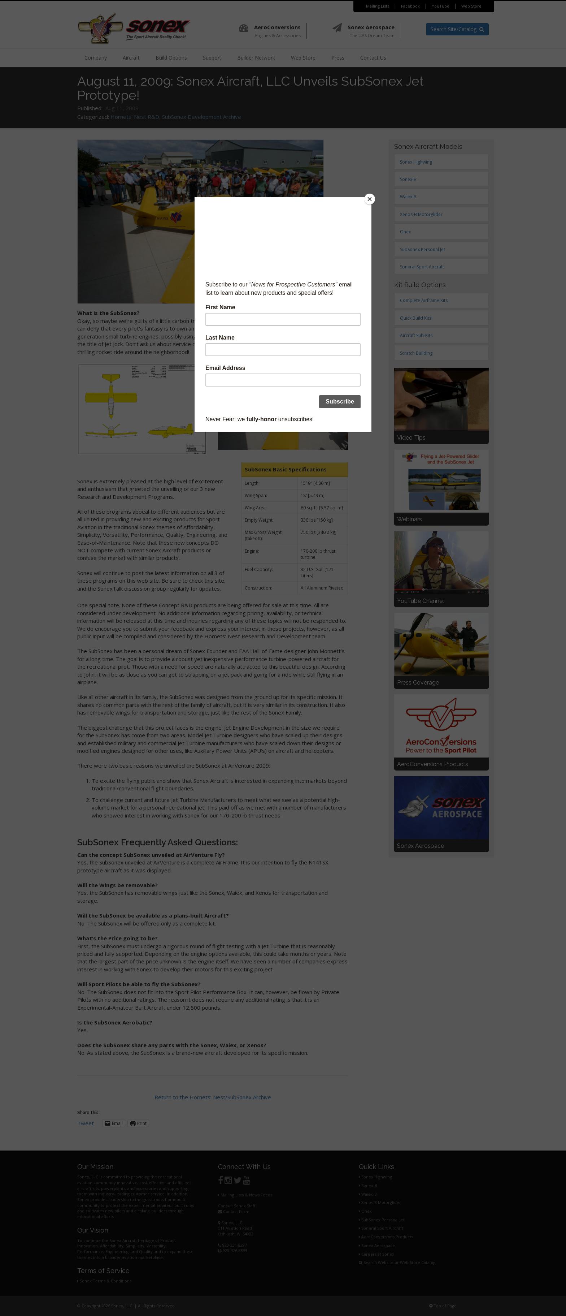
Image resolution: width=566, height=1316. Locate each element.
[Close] (369, 199)
